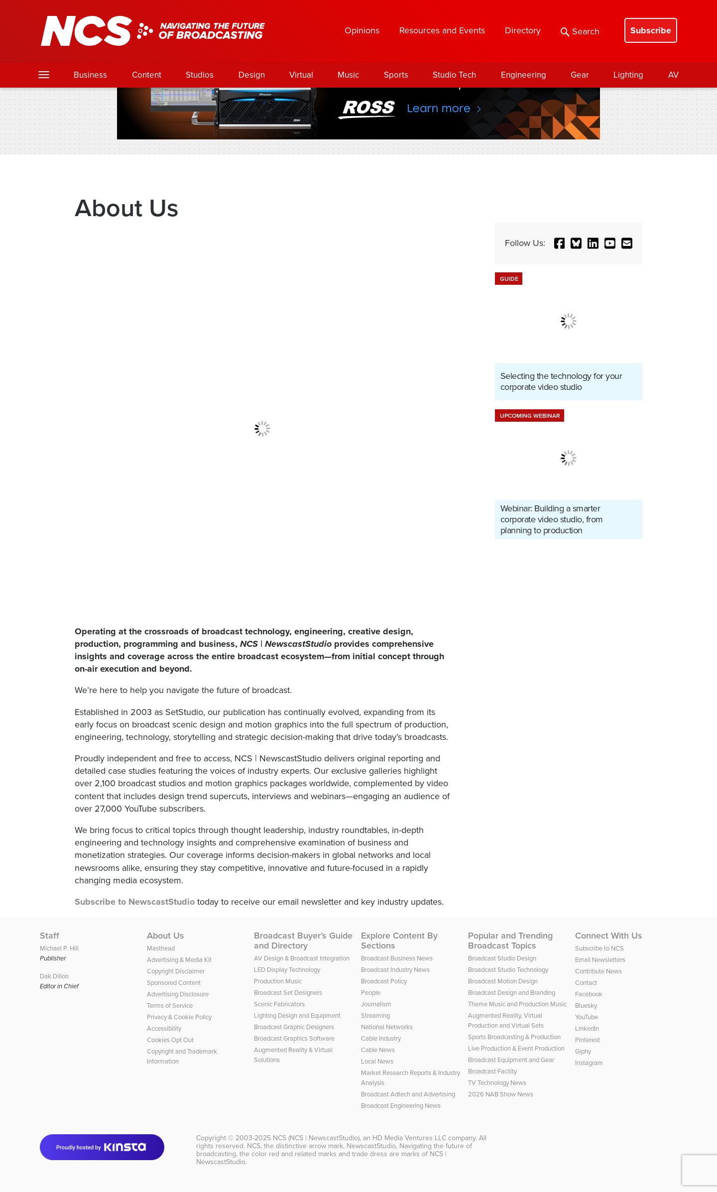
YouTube (586, 1017)
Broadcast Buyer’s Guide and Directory (303, 941)
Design (252, 75)
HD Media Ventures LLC (409, 1138)
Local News (377, 1061)
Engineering (523, 75)
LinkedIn (587, 1028)
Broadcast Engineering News (401, 1105)
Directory (523, 30)
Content (146, 75)
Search (580, 31)
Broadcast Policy (384, 981)
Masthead (161, 948)
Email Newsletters (600, 959)
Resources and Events (442, 30)
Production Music (278, 981)
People (370, 992)
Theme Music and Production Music (517, 1004)
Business (90, 75)
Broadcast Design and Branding (511, 992)
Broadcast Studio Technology (508, 969)
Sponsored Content (174, 982)
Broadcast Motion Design (503, 981)
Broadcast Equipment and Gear (511, 1060)
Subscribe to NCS (599, 948)
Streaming (375, 1015)
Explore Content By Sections (399, 941)
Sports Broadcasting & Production (514, 1037)
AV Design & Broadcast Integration (302, 958)
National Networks (387, 1027)
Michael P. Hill (59, 948)
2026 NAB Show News (500, 1094)
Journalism (376, 1004)
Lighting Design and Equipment (297, 1015)
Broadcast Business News (397, 958)
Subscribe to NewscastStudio (135, 901)
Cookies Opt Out (170, 1040)
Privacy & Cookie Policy (179, 1017)
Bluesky (586, 1005)
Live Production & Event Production (516, 1048)
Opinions (362, 30)
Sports (396, 75)
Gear (580, 75)
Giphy (583, 1051)
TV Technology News (497, 1082)
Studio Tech (454, 75)
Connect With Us (608, 936)
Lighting (628, 75)
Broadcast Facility (492, 1071)
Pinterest (587, 1040)
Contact (586, 982)
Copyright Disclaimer (176, 971)
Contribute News (598, 971)
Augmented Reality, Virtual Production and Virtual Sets (506, 1020)
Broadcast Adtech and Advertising (408, 1094)
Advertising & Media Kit (179, 959)
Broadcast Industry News (395, 969)
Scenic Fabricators (279, 1004)
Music (348, 75)
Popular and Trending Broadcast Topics (510, 941)
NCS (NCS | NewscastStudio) (316, 1138)
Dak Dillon (54, 976)
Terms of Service (170, 1005)
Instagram (589, 1063)
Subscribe (650, 30)
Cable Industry (381, 1038)
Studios (200, 75)
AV (673, 75)
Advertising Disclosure (178, 994)
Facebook (588, 994)
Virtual (301, 75)
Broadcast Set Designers (288, 992)
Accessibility (164, 1028)
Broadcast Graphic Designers (294, 1027)
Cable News (378, 1050)
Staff (49, 936)
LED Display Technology (287, 969)
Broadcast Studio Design (502, 958)
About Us (165, 936)
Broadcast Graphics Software (294, 1038)
